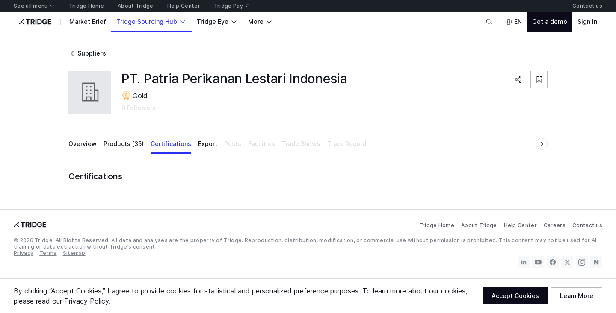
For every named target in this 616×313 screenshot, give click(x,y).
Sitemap (74, 253)
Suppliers (87, 53)
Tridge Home (436, 225)
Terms (48, 253)
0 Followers (138, 107)
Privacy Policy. (87, 301)
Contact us (587, 225)
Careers (555, 225)
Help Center (520, 225)
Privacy (23, 253)
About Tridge (479, 225)
